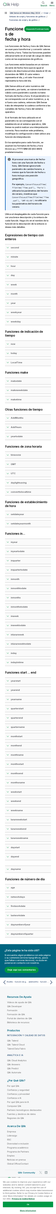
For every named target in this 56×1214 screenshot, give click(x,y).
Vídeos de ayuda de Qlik (19, 1002)
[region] (28, 1195)
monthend (16, 745)
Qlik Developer (14, 1006)
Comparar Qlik (14, 1106)
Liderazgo (12, 1135)
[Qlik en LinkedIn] (46, 1172)
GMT (13, 464)
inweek (15, 616)
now (13, 344)
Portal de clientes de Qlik (19, 1018)
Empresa (11, 1131)
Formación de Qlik (16, 1014)
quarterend (17, 717)
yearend (15, 690)
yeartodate (17, 436)
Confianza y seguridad (18, 1090)
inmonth (15, 579)
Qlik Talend (12, 1040)
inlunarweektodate (21, 643)
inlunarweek (17, 634)
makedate (16, 381)
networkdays (18, 897)
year (13, 303)
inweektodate (18, 625)
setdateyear (17, 514)
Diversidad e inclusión (18, 1143)
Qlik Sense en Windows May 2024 (25, 13)
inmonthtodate (18, 588)
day (13, 275)
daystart (15, 847)
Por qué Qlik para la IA (18, 1102)
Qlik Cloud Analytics (17, 1060)
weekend (16, 801)
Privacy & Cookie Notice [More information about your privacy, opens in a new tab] (23, 1199)
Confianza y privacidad (18, 1094)
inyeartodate (18, 551)
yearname (16, 699)
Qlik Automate (14, 1072)
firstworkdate (18, 906)
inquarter (16, 560)
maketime (16, 399)
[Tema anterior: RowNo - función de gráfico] (14, 982)
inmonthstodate (19, 606)
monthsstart (17, 764)
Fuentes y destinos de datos (21, 1114)
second (15, 247)
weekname (17, 810)
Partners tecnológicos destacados (24, 1110)
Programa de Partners (18, 1151)
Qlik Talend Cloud (16, 1044)
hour (13, 266)
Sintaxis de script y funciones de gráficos (27, 16)
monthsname (18, 782)
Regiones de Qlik (15, 1118)
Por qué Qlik (13, 1086)
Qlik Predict (13, 1068)
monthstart (16, 736)
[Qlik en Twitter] (40, 1172)
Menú (52, 5)
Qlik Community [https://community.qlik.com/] (26, 1172)
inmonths (16, 597)
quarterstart (17, 708)
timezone (16, 454)
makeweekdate (19, 390)
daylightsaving (19, 482)
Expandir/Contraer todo (37, 29)
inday (14, 653)
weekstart (16, 791)
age (13, 887)
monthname (17, 754)
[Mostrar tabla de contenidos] (6, 13)
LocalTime (16, 362)
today (14, 353)
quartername (18, 727)
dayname (16, 869)
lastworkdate (18, 915)
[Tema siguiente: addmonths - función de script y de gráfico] (41, 982)
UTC (13, 473)
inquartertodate (19, 569)
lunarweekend (18, 829)
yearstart (16, 680)
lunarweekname (19, 838)
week (14, 284)
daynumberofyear (20, 924)
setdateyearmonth (21, 523)
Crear (46, 13)
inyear (14, 542)
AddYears (16, 427)
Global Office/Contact (17, 1163)
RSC (9, 1139)
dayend (15, 856)
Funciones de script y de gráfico (23, 20)
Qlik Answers (13, 1064)
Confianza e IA (14, 1098)
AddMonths (17, 417)
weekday (16, 321)
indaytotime (17, 662)
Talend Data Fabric (16, 1048)
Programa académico (17, 1147)
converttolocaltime (21, 492)
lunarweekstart (19, 819)
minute (14, 256)
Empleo (11, 1155)
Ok (28, 1204)
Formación (12, 1010)
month (14, 293)
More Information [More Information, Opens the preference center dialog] (28, 1210)
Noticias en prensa (16, 1159)
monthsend (17, 773)
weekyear (16, 312)
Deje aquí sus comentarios (21, 969)
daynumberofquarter (22, 934)
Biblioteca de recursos (18, 1022)
